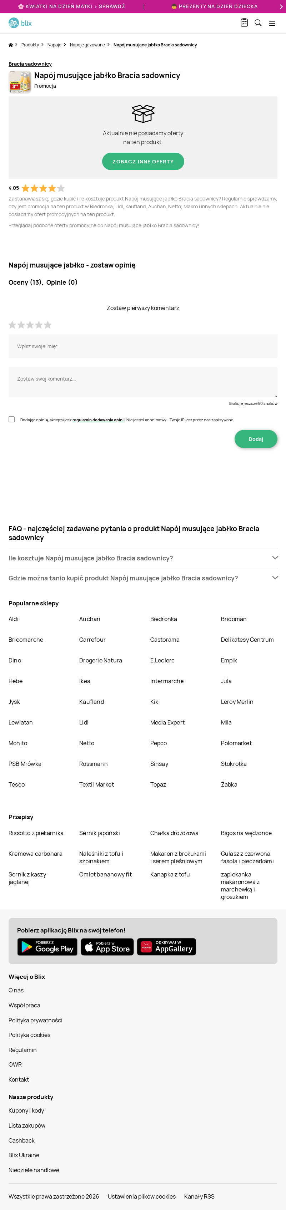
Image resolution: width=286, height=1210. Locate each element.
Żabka (229, 784)
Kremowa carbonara (35, 854)
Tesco (17, 784)
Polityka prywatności (35, 1020)
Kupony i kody (26, 1110)
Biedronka (163, 619)
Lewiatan (21, 722)
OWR (15, 1064)
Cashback (22, 1140)
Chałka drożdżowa (174, 833)
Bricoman (234, 619)
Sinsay (159, 764)
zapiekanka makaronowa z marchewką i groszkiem (240, 885)
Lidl (84, 722)
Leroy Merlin (237, 702)
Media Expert (167, 722)
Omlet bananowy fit (105, 874)
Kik (154, 702)
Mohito (18, 743)
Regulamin (23, 1050)
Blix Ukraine (24, 1155)
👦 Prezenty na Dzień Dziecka (214, 6)
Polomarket (236, 743)
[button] (143, 558)
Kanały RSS (199, 1196)
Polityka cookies (29, 1035)
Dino (15, 660)
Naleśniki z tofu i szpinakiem (101, 857)
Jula (226, 681)
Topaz (158, 784)
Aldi (14, 619)
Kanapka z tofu (170, 874)
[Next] (280, 6)
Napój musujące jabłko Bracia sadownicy (155, 45)
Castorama (165, 640)
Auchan (89, 619)
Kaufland (91, 702)
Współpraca (24, 1005)
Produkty (30, 45)
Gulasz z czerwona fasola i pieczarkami (247, 857)
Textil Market (96, 784)
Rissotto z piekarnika (36, 833)
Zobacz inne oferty (143, 161)
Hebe (15, 681)
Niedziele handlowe (34, 1170)
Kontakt (19, 1079)
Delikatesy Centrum (247, 640)
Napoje (54, 45)
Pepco (158, 743)
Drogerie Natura (100, 660)
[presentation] (143, 470)
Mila (226, 722)
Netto (86, 743)
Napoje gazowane (87, 45)
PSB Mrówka (25, 764)
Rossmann (93, 764)
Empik (229, 660)
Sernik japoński (99, 833)
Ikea (84, 681)
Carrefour (92, 640)
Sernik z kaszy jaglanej (27, 878)
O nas (16, 990)
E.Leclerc (162, 660)
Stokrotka (234, 764)
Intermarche (167, 681)
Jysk (14, 702)
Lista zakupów (27, 1125)
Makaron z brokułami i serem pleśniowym (178, 857)
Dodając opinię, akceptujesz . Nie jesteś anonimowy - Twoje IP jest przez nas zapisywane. (127, 419)
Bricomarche (26, 640)
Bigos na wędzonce (246, 833)
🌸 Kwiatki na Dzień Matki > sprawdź (71, 6)
